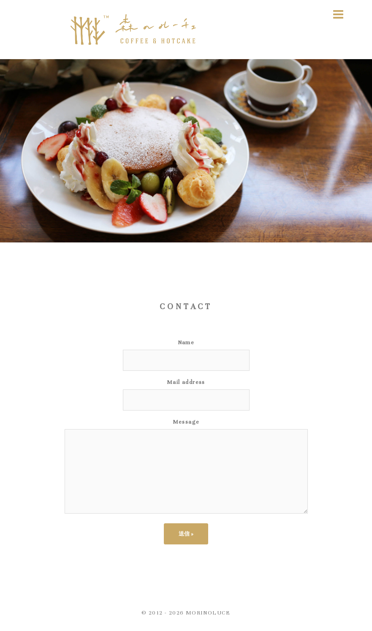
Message (186, 422)
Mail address (186, 382)
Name (186, 342)
